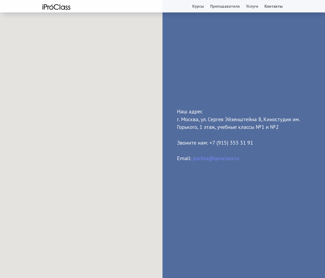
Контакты (273, 6)
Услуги (252, 6)
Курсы (198, 6)
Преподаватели (225, 6)
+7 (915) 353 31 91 (231, 142)
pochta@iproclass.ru (216, 158)
